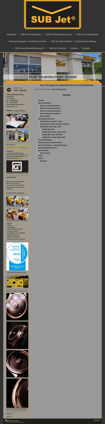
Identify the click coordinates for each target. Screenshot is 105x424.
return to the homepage (59, 89)
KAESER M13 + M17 (48, 129)
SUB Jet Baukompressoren (46, 119)
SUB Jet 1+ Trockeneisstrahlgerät (50, 111)
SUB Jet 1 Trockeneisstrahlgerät (50, 105)
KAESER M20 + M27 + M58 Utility (52, 134)
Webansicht (97, 420)
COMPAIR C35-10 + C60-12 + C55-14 (51, 121)
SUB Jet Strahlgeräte (44, 103)
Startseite (41, 100)
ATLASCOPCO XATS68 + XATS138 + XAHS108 (54, 124)
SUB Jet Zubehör (43, 150)
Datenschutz (9, 413)
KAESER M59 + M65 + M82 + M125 (50, 126)
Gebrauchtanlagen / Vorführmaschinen (50, 142)
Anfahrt (40, 155)
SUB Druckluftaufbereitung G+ (47, 147)
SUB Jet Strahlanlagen (45, 140)
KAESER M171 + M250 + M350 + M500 (53, 137)
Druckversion (9, 420)
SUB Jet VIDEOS (45, 116)
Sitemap (17, 420)
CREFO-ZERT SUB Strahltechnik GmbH (16, 272)
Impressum (43, 161)
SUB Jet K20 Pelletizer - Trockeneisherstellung (52, 145)
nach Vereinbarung (15, 183)
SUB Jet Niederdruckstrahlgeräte (50, 113)
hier (16, 106)
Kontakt (40, 158)
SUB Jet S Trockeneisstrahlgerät (50, 108)
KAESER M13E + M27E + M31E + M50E (54, 132)
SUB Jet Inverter (45, 153)
